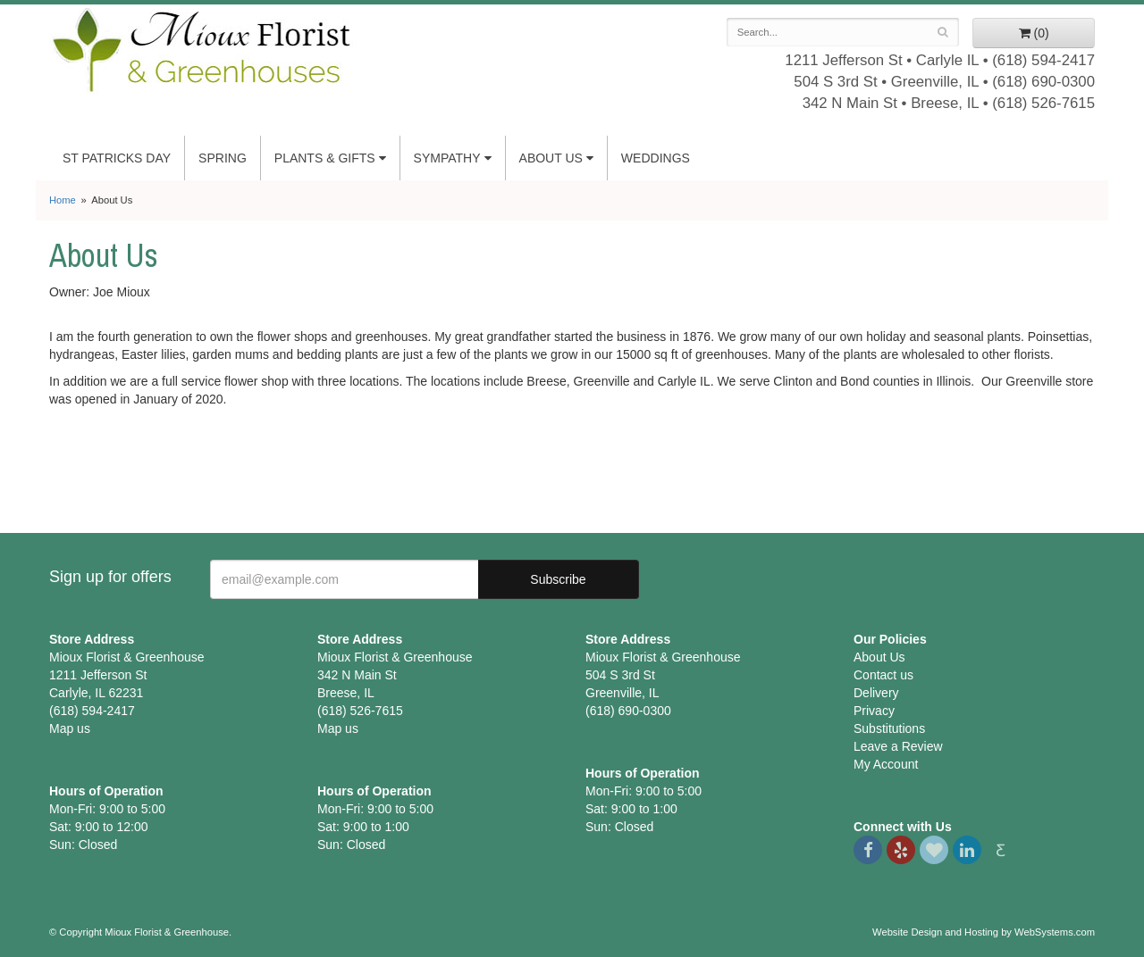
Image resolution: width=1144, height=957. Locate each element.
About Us (551, 158)
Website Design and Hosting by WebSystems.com (983, 932)
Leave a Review (898, 746)
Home (62, 200)
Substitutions (889, 728)
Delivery (876, 693)
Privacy (874, 710)
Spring (222, 158)
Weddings (655, 158)
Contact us (883, 675)
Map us (69, 728)
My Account (886, 764)
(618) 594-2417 (1043, 60)
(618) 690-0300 (1043, 81)
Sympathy (447, 158)
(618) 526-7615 (1043, 103)
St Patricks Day (117, 158)
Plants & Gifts (324, 158)
